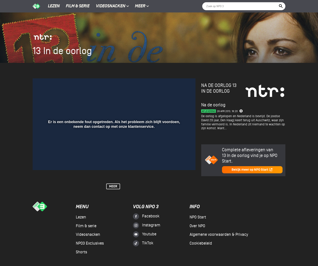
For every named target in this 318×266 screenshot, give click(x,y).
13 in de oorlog (218, 88)
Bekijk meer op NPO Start (252, 170)
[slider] (113, 152)
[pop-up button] (179, 161)
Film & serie (77, 6)
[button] (41, 161)
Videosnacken (110, 6)
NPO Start (198, 217)
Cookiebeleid (201, 243)
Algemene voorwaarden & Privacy (219, 234)
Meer (142, 6)
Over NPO (197, 226)
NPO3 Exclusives (90, 243)
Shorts (81, 252)
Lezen (54, 6)
